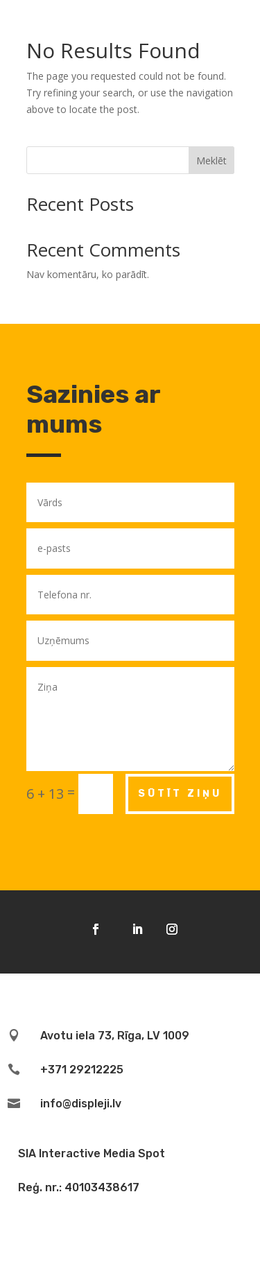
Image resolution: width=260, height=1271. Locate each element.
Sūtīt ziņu (180, 793)
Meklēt (211, 160)
